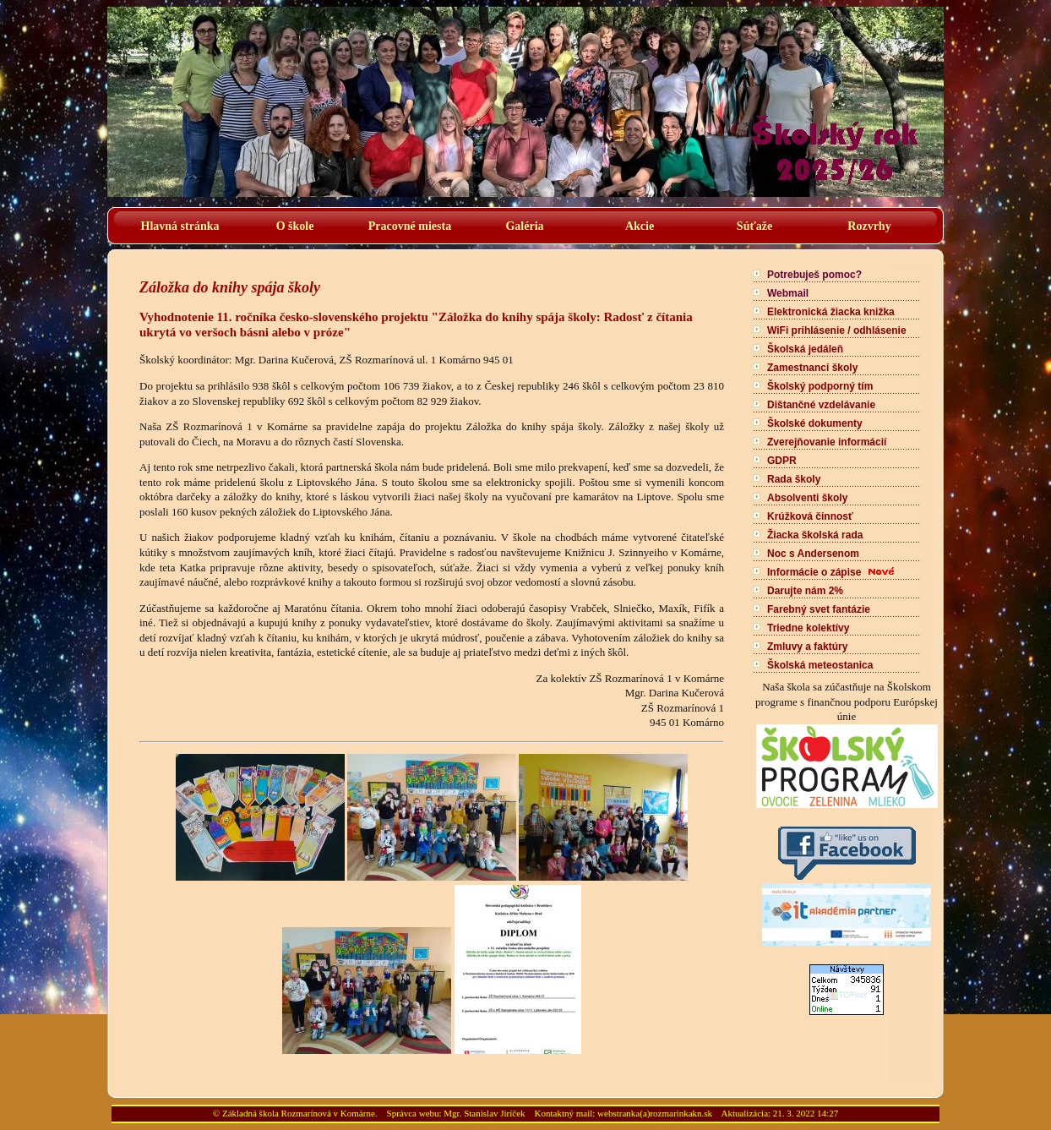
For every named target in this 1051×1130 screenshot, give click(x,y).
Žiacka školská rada (815, 535)
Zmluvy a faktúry (807, 646)
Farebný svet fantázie (818, 609)
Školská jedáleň (805, 349)
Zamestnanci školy (812, 368)
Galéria (524, 226)
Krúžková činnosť (810, 516)
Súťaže (754, 226)
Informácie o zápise (814, 572)
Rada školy (793, 479)
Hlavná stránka (180, 226)
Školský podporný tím (820, 386)
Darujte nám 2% (805, 591)
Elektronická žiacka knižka (831, 312)
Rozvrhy (868, 226)
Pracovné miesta (409, 226)
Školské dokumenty (815, 423)
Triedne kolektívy (808, 628)
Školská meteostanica (820, 665)
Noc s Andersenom (813, 554)
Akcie (639, 226)
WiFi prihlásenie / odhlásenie (837, 330)
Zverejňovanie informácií (826, 442)
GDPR (782, 461)
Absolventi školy (807, 498)
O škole (295, 226)
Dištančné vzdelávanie (821, 405)
